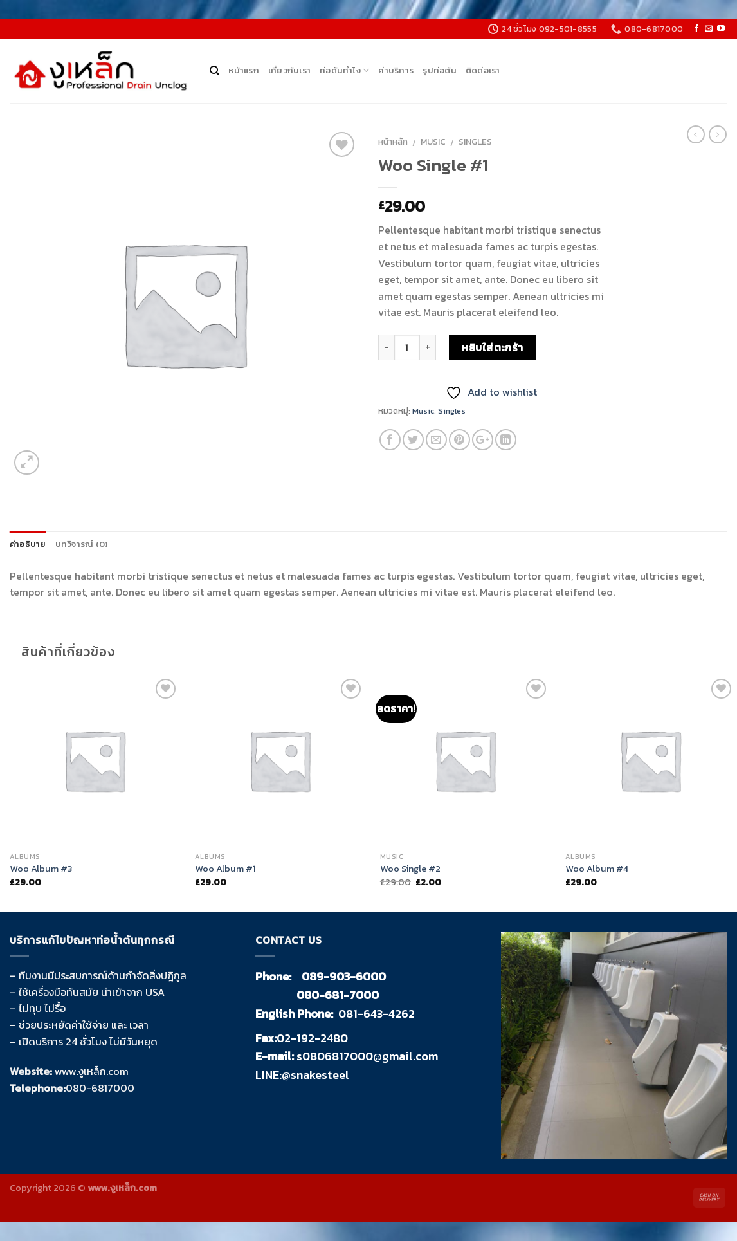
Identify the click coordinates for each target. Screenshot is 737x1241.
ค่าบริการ (396, 70)
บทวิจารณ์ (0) (81, 544)
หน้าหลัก (393, 141)
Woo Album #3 (41, 869)
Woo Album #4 (596, 869)
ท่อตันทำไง (344, 70)
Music (433, 141)
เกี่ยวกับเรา (289, 70)
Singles (475, 141)
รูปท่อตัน (440, 70)
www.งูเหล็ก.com (92, 1071)
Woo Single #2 (410, 869)
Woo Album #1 (225, 869)
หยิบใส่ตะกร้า (492, 347)
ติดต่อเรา (483, 70)
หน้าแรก (243, 70)
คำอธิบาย (28, 544)
